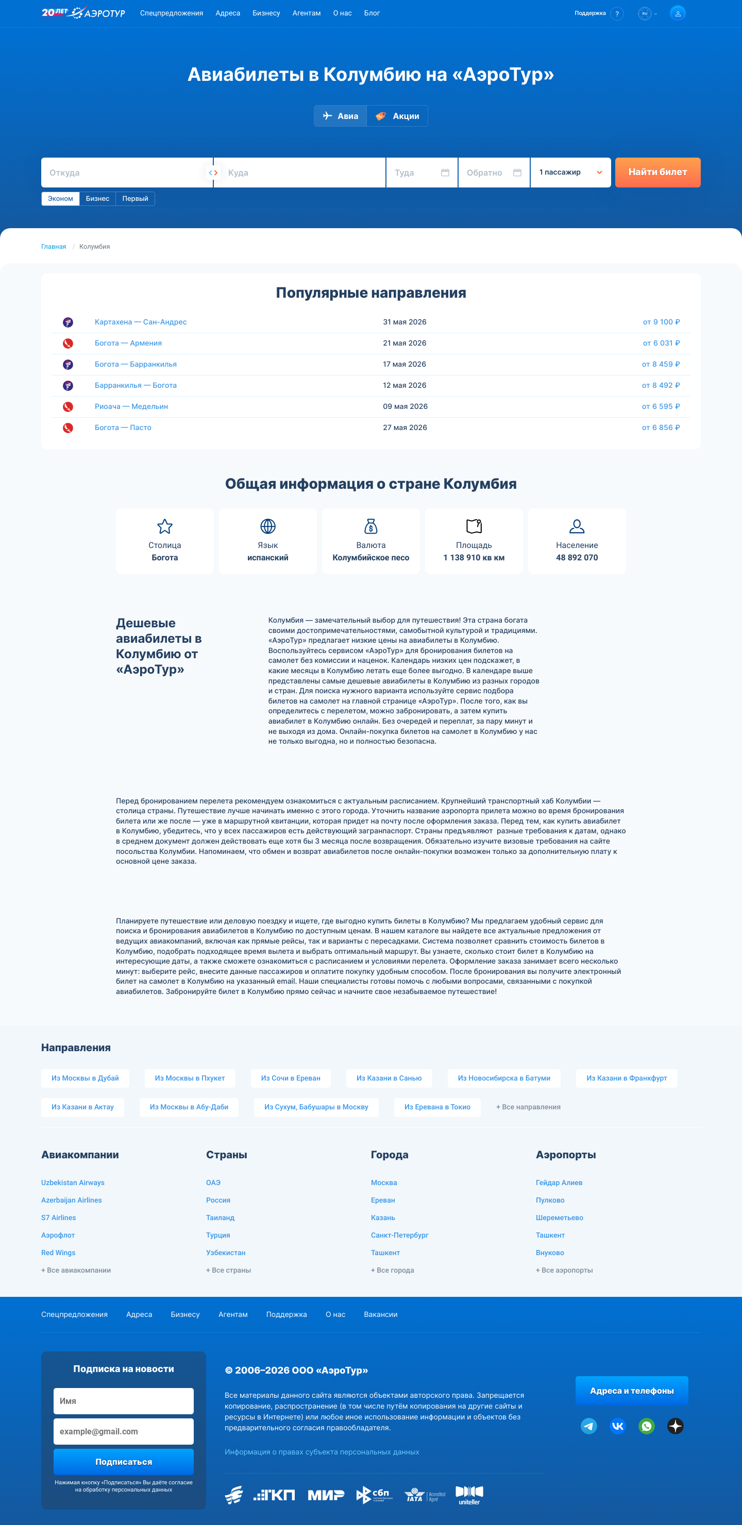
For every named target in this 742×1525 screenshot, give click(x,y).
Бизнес (98, 199)
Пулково (550, 1200)
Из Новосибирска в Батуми (504, 1078)
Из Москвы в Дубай (85, 1078)
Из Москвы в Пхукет (190, 1078)
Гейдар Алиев (559, 1183)
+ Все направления (528, 1107)
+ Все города (392, 1270)
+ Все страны (228, 1270)
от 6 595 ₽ (661, 406)
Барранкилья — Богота (136, 385)
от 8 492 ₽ (661, 385)
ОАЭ (213, 1183)
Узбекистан (226, 1253)
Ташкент (385, 1253)
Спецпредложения (171, 13)
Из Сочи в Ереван (291, 1078)
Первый (135, 199)
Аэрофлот (58, 1235)
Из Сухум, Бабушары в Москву (316, 1107)
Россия (218, 1200)
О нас (342, 13)
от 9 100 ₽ (661, 322)
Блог (372, 13)
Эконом (60, 199)
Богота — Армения (128, 343)
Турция (218, 1235)
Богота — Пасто (123, 427)
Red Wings (58, 1253)
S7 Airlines (58, 1218)
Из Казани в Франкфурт (626, 1078)
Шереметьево (559, 1218)
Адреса (227, 13)
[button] (599, 14)
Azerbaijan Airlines (71, 1200)
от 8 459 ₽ (661, 364)
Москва (384, 1183)
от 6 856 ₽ (661, 427)
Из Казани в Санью (389, 1078)
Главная (53, 247)
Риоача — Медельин (131, 406)
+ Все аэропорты (564, 1270)
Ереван (383, 1200)
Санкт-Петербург (400, 1235)
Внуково (550, 1253)
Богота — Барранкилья (136, 364)
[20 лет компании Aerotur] (54, 14)
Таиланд (220, 1218)
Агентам (307, 13)
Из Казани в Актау (83, 1107)
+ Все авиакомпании (76, 1270)
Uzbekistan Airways (73, 1183)
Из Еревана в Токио (437, 1107)
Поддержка (286, 1314)
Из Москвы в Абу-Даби (189, 1107)
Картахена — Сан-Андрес (141, 322)
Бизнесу (266, 13)
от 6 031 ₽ (661, 343)
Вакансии (380, 1314)
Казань (383, 1218)
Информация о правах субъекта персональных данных (322, 1452)
